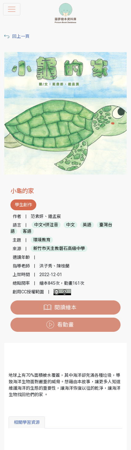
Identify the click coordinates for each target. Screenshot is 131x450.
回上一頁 (21, 36)
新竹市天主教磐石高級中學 (59, 248)
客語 (27, 231)
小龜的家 (22, 191)
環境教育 (41, 240)
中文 (70, 225)
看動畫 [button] (65, 325)
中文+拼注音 (46, 225)
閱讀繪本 (65, 307)
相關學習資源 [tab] (27, 422)
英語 (87, 225)
